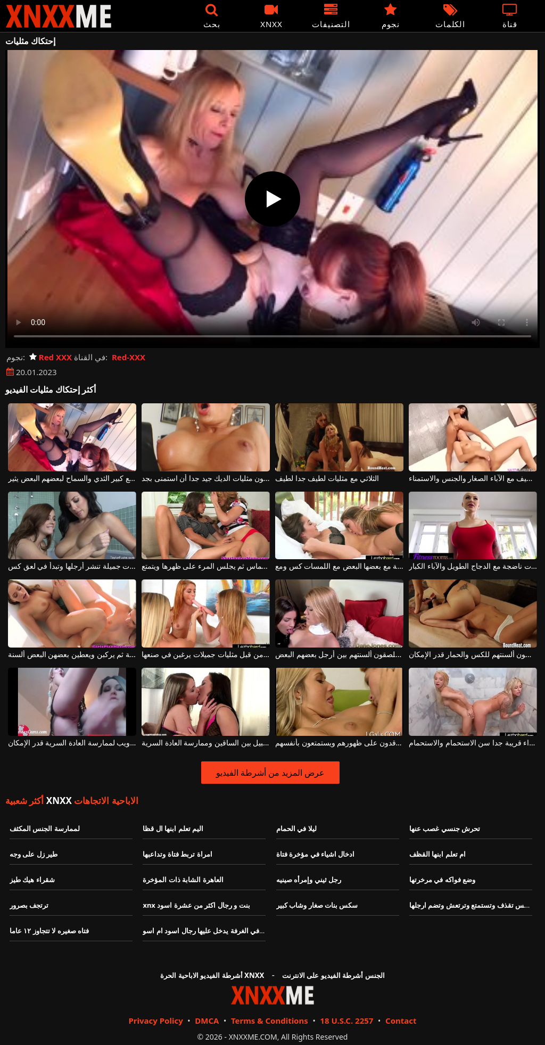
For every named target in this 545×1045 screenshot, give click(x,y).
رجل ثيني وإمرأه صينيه (308, 879)
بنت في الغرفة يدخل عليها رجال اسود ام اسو (207, 930)
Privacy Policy (155, 1020)
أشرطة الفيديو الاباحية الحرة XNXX (212, 975)
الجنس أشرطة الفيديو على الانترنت (333, 975)
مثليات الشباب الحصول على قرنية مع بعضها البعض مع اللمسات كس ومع (339, 566)
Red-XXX (128, 357)
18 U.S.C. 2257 (346, 1020)
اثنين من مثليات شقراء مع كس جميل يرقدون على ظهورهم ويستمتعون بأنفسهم (339, 743)
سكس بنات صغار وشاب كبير (317, 905)
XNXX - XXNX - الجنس (58, 16)
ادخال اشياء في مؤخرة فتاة (315, 854)
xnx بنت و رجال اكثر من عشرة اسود (196, 905)
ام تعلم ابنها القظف (437, 854)
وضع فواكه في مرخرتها (442, 879)
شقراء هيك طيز (32, 879)
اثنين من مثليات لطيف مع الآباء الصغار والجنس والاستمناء (473, 478)
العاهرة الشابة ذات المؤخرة (183, 879)
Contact (401, 1020)
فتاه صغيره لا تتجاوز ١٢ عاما (49, 930)
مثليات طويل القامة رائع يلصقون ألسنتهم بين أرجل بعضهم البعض (339, 654)
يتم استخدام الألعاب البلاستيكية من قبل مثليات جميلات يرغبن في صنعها (206, 654)
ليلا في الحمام (296, 828)
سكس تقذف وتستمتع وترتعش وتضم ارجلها (471, 905)
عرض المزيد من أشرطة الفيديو (270, 772)
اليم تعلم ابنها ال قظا (173, 828)
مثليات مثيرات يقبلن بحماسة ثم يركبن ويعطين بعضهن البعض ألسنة (72, 654)
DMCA (207, 1020)
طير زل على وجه (33, 854)
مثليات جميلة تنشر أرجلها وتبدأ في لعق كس (72, 566)
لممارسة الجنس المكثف (45, 828)
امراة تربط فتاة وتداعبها (177, 854)
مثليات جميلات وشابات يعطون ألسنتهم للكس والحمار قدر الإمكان (473, 654)
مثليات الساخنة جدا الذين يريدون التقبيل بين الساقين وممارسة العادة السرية (206, 743)
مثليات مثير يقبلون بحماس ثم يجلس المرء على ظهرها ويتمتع (206, 566)
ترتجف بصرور (29, 905)
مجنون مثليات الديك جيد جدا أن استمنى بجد (206, 478)
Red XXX (50, 357)
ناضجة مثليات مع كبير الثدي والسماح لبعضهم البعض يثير (72, 478)
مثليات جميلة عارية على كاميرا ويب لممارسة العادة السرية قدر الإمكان (72, 743)
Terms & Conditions (269, 1020)
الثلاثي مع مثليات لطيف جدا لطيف (327, 478)
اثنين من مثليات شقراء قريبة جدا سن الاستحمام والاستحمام (473, 743)
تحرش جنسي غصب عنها (444, 828)
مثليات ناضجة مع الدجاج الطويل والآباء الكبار (473, 566)
